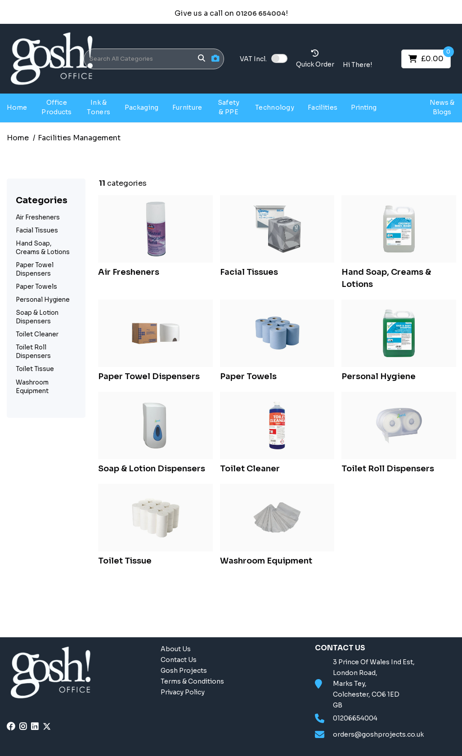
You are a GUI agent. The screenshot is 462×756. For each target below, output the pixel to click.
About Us (176, 649)
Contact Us (179, 660)
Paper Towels (36, 287)
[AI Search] (215, 59)
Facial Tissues (37, 230)
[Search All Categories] (154, 59)
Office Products (56, 107)
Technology (274, 107)
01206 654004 (261, 14)
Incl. (253, 59)
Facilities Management (79, 138)
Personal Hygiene (43, 300)
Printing (364, 107)
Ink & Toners (98, 107)
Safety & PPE (229, 107)
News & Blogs (442, 107)
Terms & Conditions (192, 681)
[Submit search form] (201, 58)
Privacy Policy (183, 692)
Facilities (322, 107)
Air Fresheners (38, 217)
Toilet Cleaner (37, 334)
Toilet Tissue (35, 369)
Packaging (142, 107)
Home (17, 107)
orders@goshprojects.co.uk (378, 734)
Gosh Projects (404, 107)
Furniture (187, 107)
